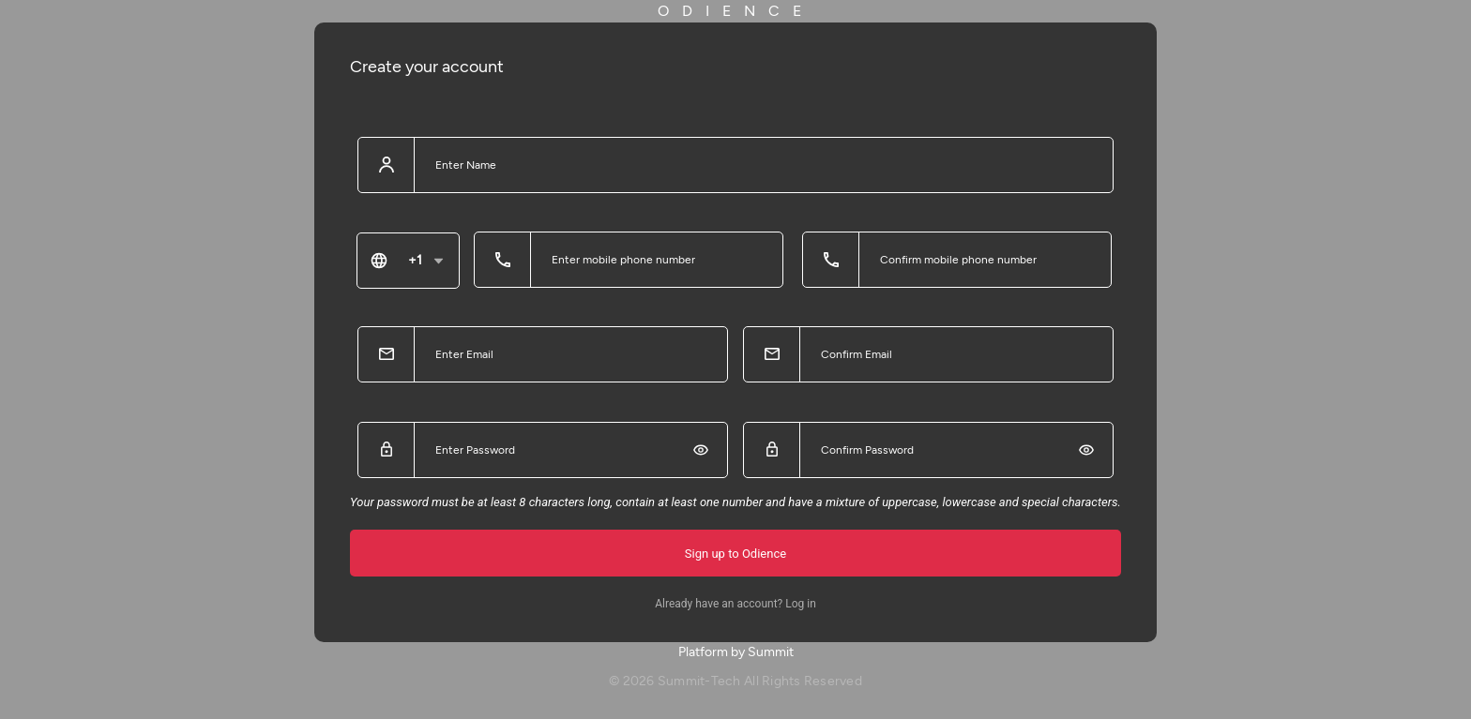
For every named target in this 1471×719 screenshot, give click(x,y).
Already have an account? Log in (735, 603)
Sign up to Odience (735, 554)
